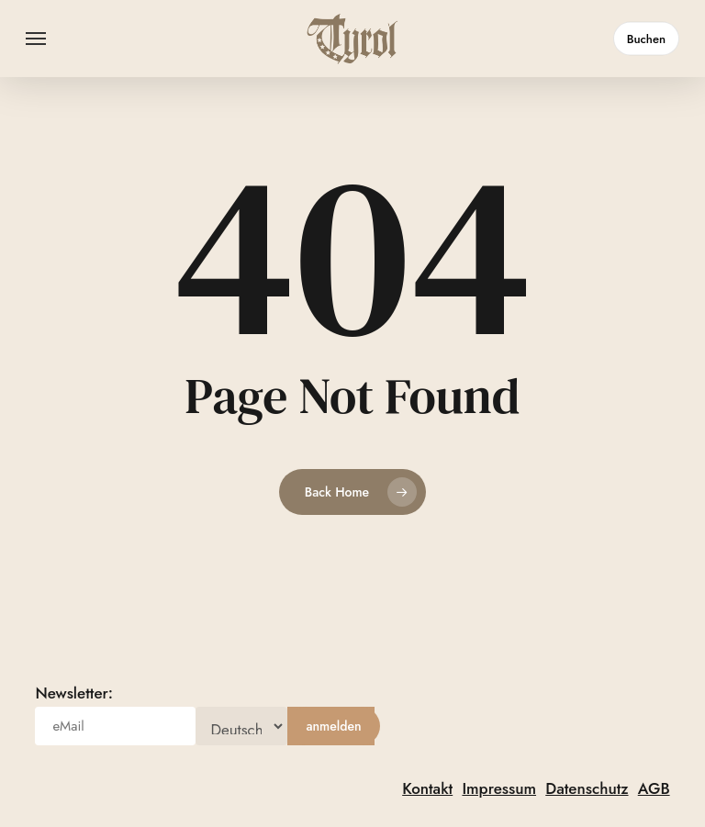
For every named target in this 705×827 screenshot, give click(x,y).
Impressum (499, 788)
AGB (654, 788)
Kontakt (427, 788)
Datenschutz (586, 788)
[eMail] (115, 726)
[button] (36, 38)
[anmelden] (333, 726)
